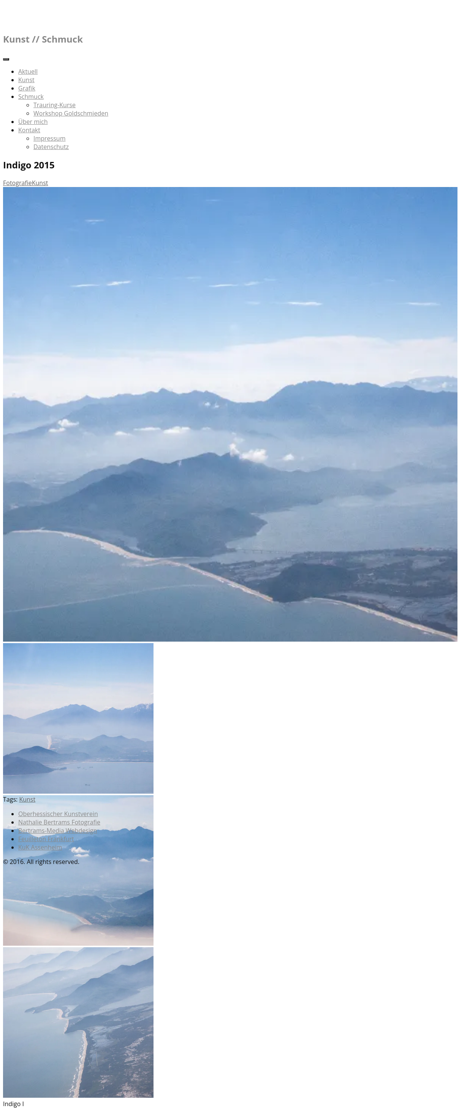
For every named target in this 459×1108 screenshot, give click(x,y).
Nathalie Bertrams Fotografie (59, 822)
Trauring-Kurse (54, 105)
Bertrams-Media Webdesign (57, 830)
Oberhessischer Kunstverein (58, 814)
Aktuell (28, 71)
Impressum (49, 138)
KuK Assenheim (40, 847)
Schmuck (31, 96)
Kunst (26, 80)
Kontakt (29, 130)
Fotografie (17, 183)
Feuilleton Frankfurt (46, 839)
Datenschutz (51, 147)
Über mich (32, 121)
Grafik (26, 88)
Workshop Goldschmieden (70, 113)
